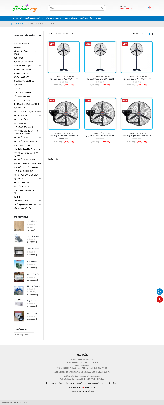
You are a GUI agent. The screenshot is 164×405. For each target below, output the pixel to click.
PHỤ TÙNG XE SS (21, 186)
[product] (63, 57)
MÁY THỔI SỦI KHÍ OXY (23, 171)
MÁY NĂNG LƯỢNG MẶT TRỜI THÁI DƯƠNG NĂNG (26, 132)
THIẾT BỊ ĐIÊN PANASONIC (25, 205)
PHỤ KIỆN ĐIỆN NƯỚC (23, 183)
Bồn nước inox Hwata (22, 69)
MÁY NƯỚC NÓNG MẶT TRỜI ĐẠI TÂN (26, 154)
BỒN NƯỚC (18, 58)
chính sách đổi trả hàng (85, 391)
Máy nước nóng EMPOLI (23, 145)
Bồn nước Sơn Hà (21, 73)
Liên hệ (98, 18)
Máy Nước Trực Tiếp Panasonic (26, 167)
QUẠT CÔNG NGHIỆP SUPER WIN (64, 76)
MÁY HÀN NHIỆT (20, 123)
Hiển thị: (135, 33)
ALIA (15, 40)
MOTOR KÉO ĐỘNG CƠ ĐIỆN (26, 175)
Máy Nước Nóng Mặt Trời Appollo (27, 149)
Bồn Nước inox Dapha (22, 66)
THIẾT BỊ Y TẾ (85, 18)
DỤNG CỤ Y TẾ (20, 108)
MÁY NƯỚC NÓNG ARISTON (26, 141)
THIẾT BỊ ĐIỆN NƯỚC (33, 18)
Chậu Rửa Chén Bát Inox (24, 81)
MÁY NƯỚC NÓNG (21, 137)
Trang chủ (17, 18)
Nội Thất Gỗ (18, 179)
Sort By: (50, 33)
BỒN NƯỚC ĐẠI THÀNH (23, 62)
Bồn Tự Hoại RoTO (21, 77)
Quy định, (73, 391)
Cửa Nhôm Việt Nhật (22, 96)
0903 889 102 (90, 387)
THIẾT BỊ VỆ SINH (70, 18)
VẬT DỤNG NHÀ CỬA (22, 208)
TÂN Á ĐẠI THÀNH (21, 201)
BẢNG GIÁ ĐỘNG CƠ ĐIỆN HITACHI (25, 52)
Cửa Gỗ (17, 89)
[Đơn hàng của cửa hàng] (65, 33)
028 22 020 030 (77, 387)
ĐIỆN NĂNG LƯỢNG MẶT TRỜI (26, 104)
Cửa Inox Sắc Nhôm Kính (24, 92)
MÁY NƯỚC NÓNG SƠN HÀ (25, 159)
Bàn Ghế (17, 47)
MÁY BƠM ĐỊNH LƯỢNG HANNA (27, 112)
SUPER (17, 197)
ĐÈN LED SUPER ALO (23, 100)
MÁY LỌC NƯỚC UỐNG (23, 127)
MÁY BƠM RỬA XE (21, 119)
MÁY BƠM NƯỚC (21, 115)
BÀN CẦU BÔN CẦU (22, 44)
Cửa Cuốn (18, 85)
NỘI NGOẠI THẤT (52, 18)
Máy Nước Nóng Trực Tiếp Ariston (27, 163)
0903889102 (126, 9)
